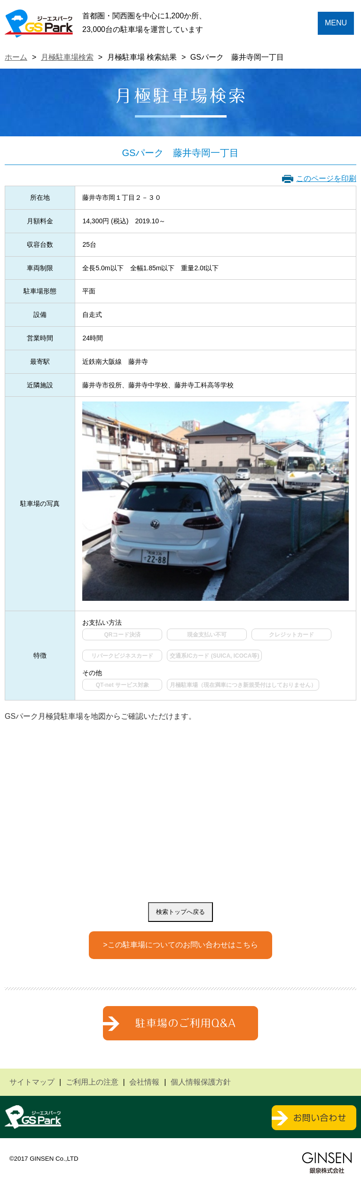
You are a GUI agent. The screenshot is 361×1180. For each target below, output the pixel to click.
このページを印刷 (326, 178)
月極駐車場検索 (67, 57)
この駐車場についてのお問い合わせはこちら (183, 945)
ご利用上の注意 (92, 1082)
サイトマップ (32, 1082)
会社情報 (144, 1082)
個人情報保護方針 (201, 1082)
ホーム (16, 57)
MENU (336, 23)
